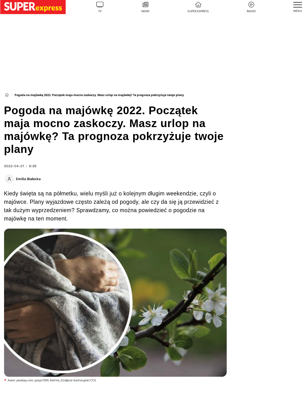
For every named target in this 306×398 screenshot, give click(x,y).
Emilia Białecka (28, 179)
